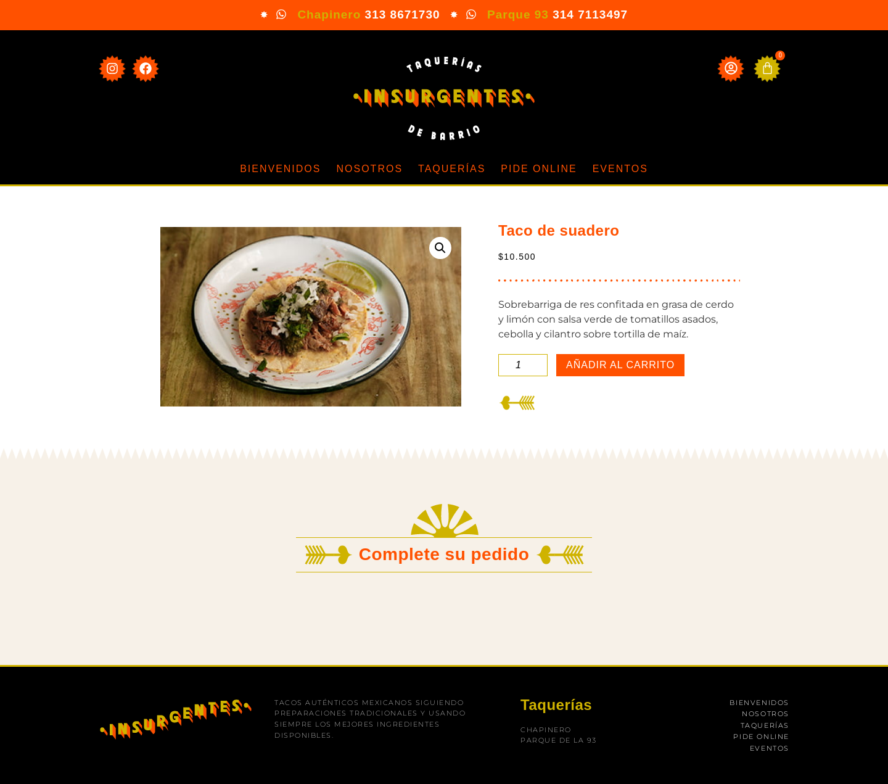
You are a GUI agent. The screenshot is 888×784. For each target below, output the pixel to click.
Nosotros (369, 168)
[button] (440, 248)
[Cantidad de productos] (523, 365)
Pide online (539, 168)
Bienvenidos (280, 168)
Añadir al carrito (620, 365)
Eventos (620, 168)
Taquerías (451, 168)
